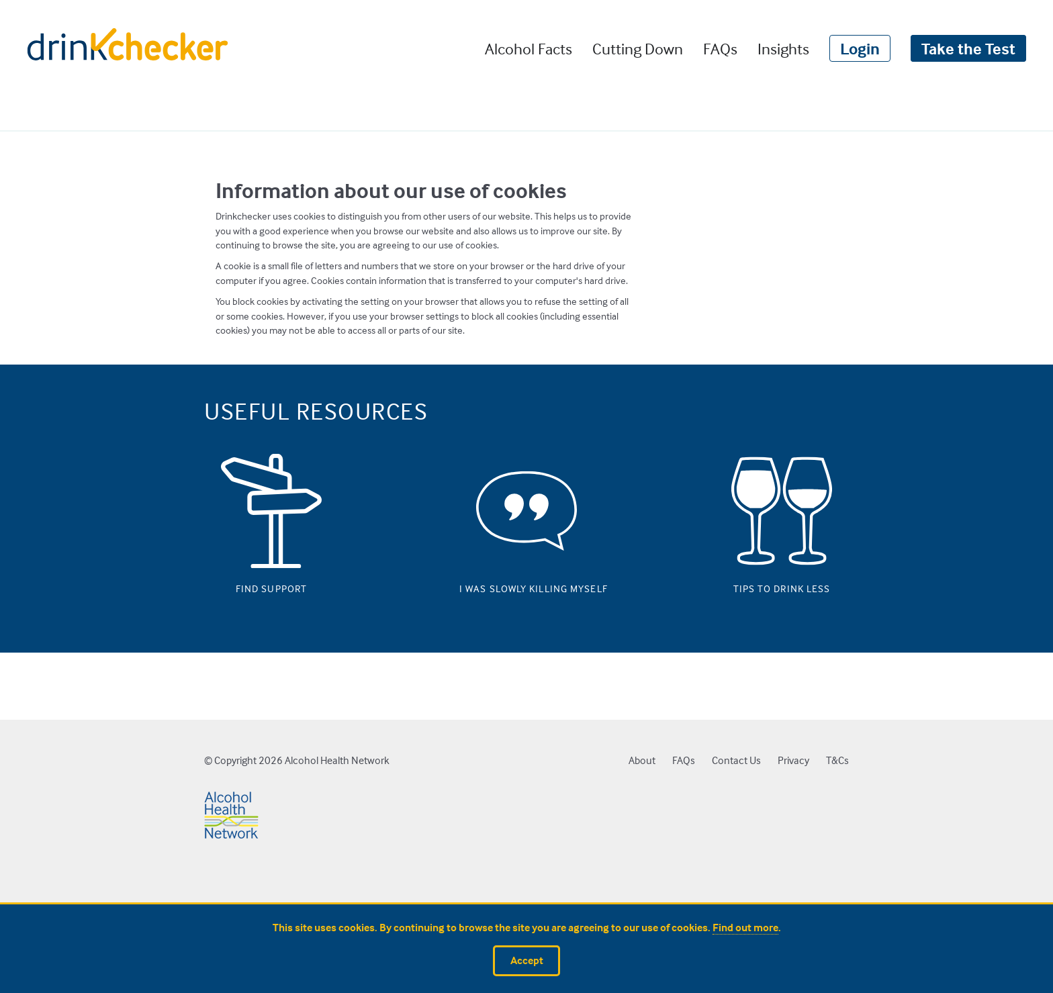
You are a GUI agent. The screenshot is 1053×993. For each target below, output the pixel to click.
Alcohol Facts (528, 48)
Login (860, 48)
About (642, 760)
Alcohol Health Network (337, 760)
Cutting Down (637, 48)
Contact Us (736, 760)
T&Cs (837, 760)
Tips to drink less (782, 585)
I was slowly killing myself (526, 585)
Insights (783, 48)
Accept (526, 960)
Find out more (745, 927)
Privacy (793, 760)
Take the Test (968, 48)
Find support (271, 585)
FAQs (720, 48)
